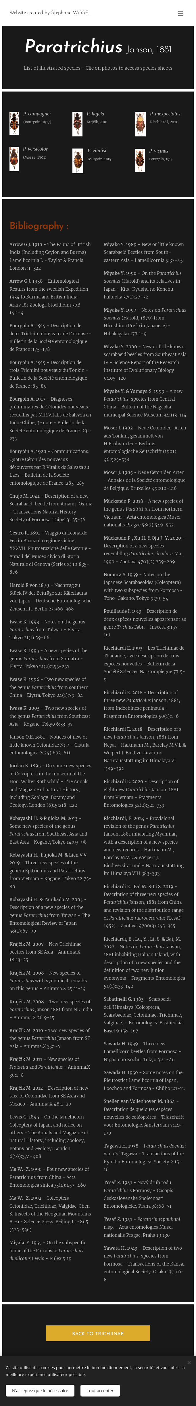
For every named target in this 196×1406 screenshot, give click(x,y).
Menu (180, 13)
